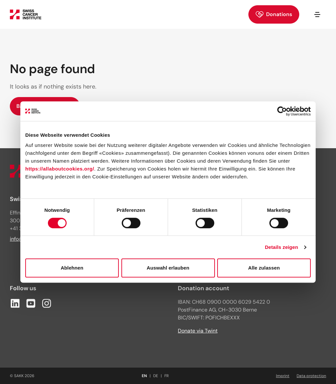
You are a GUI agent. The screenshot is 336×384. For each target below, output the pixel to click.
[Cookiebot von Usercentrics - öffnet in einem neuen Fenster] (282, 111)
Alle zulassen (264, 268)
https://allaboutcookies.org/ (59, 169)
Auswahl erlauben (168, 268)
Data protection (311, 375)
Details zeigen (281, 247)
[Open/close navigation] (317, 14)
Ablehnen (72, 268)
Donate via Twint (198, 330)
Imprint (282, 375)
